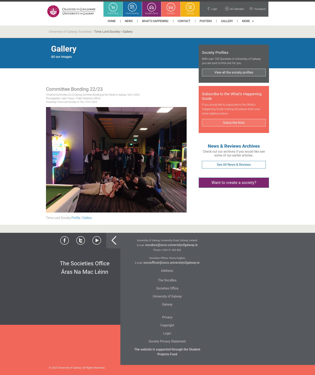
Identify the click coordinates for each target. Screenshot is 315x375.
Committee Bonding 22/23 (74, 89)
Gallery (87, 218)
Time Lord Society (107, 32)
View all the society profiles (233, 72)
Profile (76, 218)
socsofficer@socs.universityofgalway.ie (171, 263)
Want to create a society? (233, 182)
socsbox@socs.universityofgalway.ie (171, 245)
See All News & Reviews (234, 165)
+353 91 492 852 (171, 249)
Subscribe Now (233, 123)
